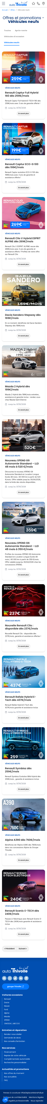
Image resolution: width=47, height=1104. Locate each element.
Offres (12, 10)
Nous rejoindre (37, 1100)
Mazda (7, 1016)
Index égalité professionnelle (16, 1100)
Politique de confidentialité (15, 1097)
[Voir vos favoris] (33, 3)
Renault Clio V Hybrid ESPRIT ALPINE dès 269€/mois (23, 240)
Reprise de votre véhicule (15, 1055)
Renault (7, 999)
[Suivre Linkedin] (26, 978)
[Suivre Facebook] (4, 978)
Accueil (5, 10)
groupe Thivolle (15, 986)
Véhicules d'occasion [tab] (14, 36)
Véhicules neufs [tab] (11, 42)
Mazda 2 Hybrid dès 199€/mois (23, 388)
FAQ (6, 1080)
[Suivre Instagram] (10, 978)
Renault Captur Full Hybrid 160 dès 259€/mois (23, 94)
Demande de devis (12, 1037)
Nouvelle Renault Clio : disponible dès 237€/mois (23, 627)
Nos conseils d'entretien (14, 1041)
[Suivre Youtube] (21, 978)
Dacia (6, 1002)
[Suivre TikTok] (15, 978)
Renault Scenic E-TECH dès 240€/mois (23, 912)
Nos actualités (10, 1076)
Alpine (6, 1013)
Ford (6, 1009)
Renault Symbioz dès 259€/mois (23, 770)
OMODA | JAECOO (12, 1023)
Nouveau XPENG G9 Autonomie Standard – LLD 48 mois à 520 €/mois (23, 463)
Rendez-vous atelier (13, 1034)
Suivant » (23, 948)
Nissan (7, 1006)
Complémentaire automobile (17, 1059)
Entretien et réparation (14, 1030)
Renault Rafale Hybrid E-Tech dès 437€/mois (23, 698)
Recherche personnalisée (15, 1062)
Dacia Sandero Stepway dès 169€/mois (23, 316)
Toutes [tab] (7, 30)
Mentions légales (36, 1097)
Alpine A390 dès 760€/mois (22, 839)
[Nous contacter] (38, 3)
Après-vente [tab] (21, 30)
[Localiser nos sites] (43, 3)
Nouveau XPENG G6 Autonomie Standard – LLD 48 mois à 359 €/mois (23, 546)
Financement (10, 1052)
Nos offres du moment (14, 1073)
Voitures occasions (12, 994)
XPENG (7, 1020)
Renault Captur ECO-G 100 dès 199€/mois (23, 166)
